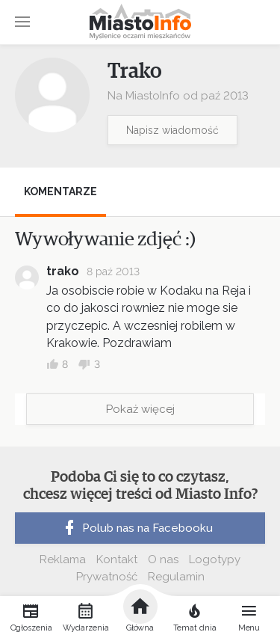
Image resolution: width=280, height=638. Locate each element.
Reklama (63, 559)
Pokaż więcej (140, 409)
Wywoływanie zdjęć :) (105, 239)
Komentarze (60, 191)
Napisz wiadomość (172, 130)
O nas (163, 559)
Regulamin (176, 576)
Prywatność (106, 576)
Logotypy (214, 559)
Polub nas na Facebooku (136, 528)
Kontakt (116, 559)
